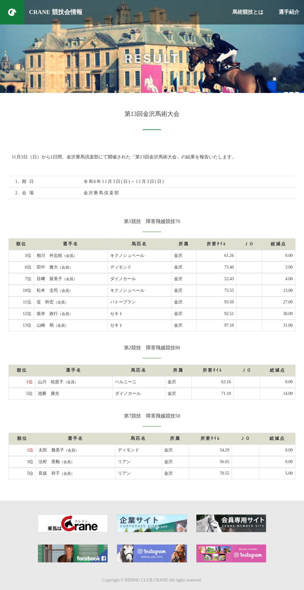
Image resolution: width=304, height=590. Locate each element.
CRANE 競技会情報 (55, 12)
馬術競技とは (247, 12)
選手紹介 (289, 12)
